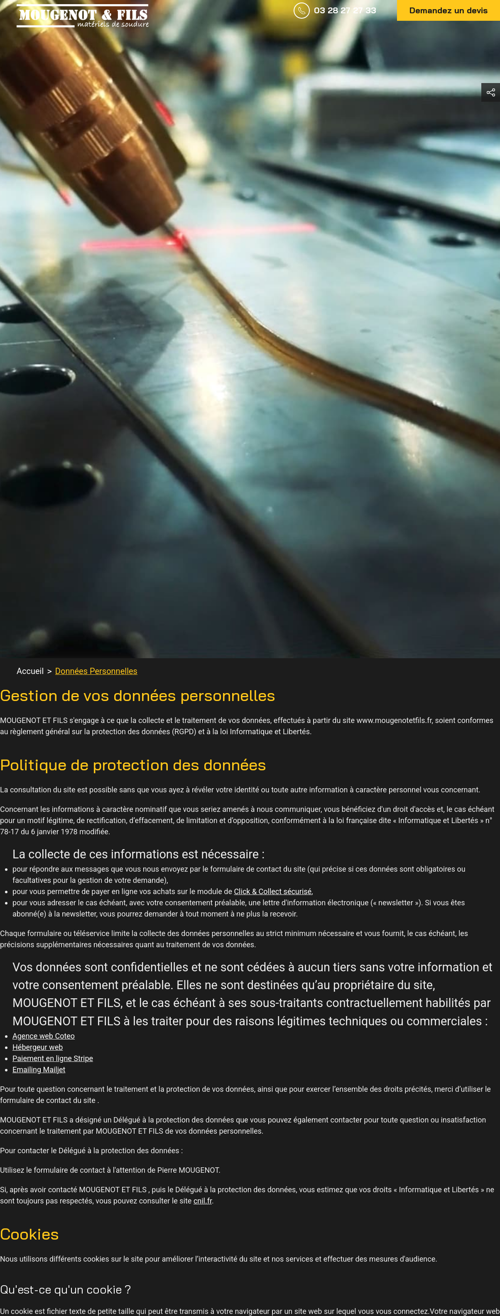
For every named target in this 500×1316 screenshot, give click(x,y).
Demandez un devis (448, 10)
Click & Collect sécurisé (272, 891)
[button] (490, 92)
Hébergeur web (37, 1047)
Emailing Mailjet (38, 1069)
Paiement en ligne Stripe (52, 1058)
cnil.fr (203, 1200)
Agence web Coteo (43, 1036)
